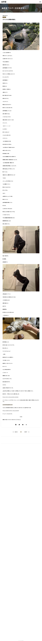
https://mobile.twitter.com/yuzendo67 (11, 410)
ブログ (4, 17)
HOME (21, 416)
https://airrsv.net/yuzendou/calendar (10, 397)
